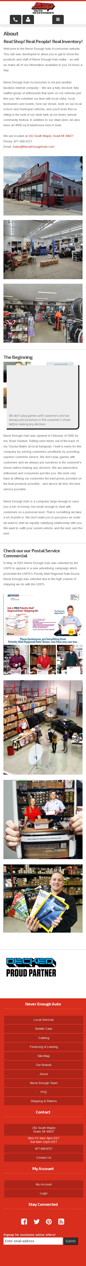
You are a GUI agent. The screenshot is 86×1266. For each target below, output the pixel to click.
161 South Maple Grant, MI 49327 (43, 1129)
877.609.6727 (44, 1148)
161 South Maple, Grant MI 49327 (51, 136)
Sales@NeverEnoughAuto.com (33, 146)
